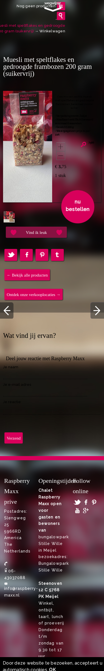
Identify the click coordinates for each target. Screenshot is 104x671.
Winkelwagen (52, 31)
